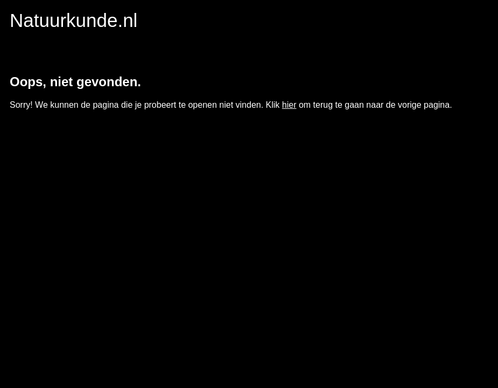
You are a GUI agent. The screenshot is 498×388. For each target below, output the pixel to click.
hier (289, 104)
